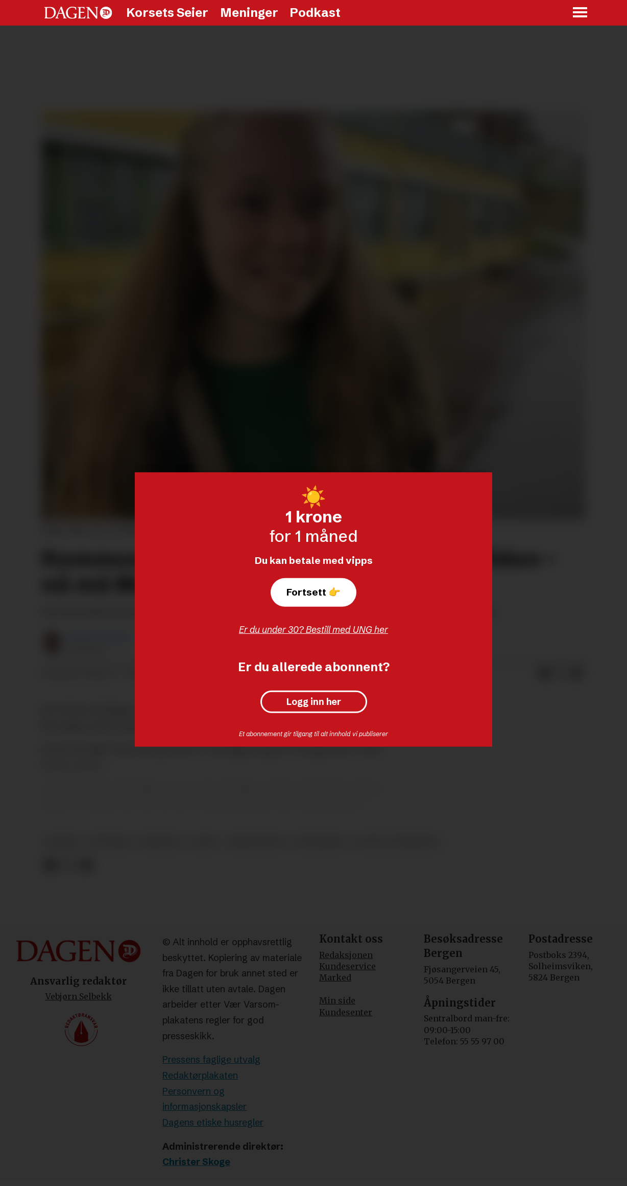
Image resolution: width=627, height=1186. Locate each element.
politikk (109, 842)
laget (203, 842)
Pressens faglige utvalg (211, 1059)
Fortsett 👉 (313, 592)
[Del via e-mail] (577, 673)
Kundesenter (345, 1012)
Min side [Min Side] (337, 1000)
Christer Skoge (196, 1162)
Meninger (249, 12)
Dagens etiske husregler (212, 1122)
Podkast (315, 12)
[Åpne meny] (580, 13)
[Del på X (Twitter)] (560, 673)
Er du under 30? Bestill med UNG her (313, 629)
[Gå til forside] (78, 12)
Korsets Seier (167, 12)
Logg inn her (313, 702)
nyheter (159, 842)
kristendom (256, 842)
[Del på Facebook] (544, 673)
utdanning (320, 842)
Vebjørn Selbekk (78, 996)
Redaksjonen (346, 955)
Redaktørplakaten (200, 1075)
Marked (335, 977)
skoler (62, 842)
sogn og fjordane (397, 842)
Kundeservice (347, 966)
